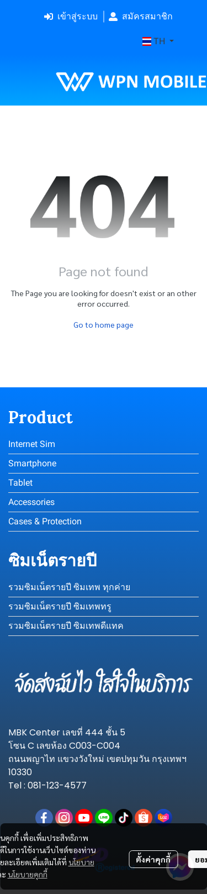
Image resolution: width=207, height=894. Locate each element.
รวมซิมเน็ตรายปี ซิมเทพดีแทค (66, 625)
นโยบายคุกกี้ (27, 874)
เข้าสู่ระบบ (71, 16)
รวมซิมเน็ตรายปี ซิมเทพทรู (60, 606)
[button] (158, 41)
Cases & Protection (45, 521)
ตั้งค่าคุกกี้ (153, 859)
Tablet (20, 482)
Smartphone (32, 463)
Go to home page (103, 324)
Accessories (31, 502)
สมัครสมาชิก (141, 16)
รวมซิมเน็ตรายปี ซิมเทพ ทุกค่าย (69, 587)
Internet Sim (31, 444)
